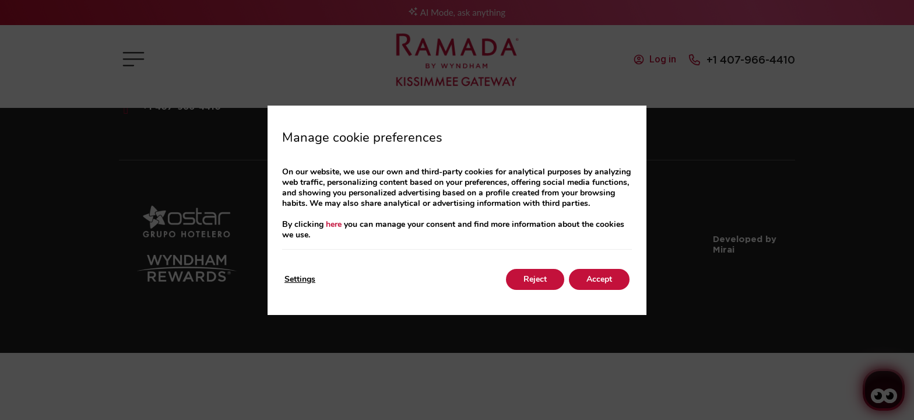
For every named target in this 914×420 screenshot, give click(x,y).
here (334, 224)
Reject (535, 279)
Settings (299, 279)
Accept (599, 279)
